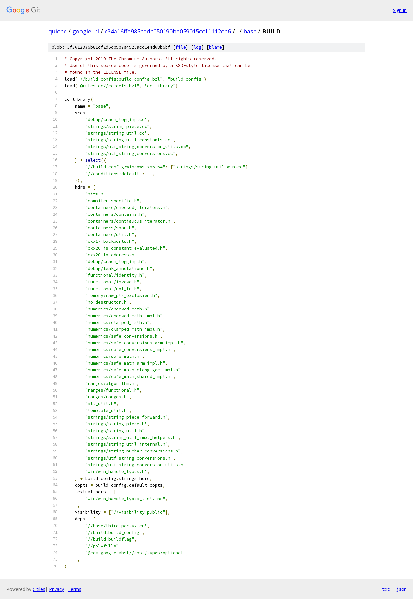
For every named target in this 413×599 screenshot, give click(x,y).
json (401, 589)
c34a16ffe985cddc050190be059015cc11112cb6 (168, 31)
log (197, 47)
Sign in (400, 10)
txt (386, 589)
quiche (57, 31)
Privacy (56, 589)
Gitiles (39, 589)
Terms (74, 589)
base (250, 31)
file (181, 47)
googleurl (85, 31)
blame (215, 47)
